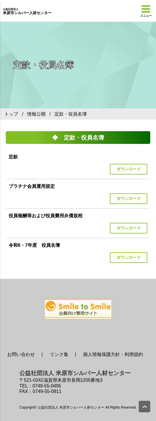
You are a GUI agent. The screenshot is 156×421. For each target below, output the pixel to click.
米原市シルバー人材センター (27, 11)
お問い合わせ (21, 354)
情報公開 (36, 114)
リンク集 (59, 354)
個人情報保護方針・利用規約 (113, 354)
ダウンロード (128, 169)
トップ (11, 114)
